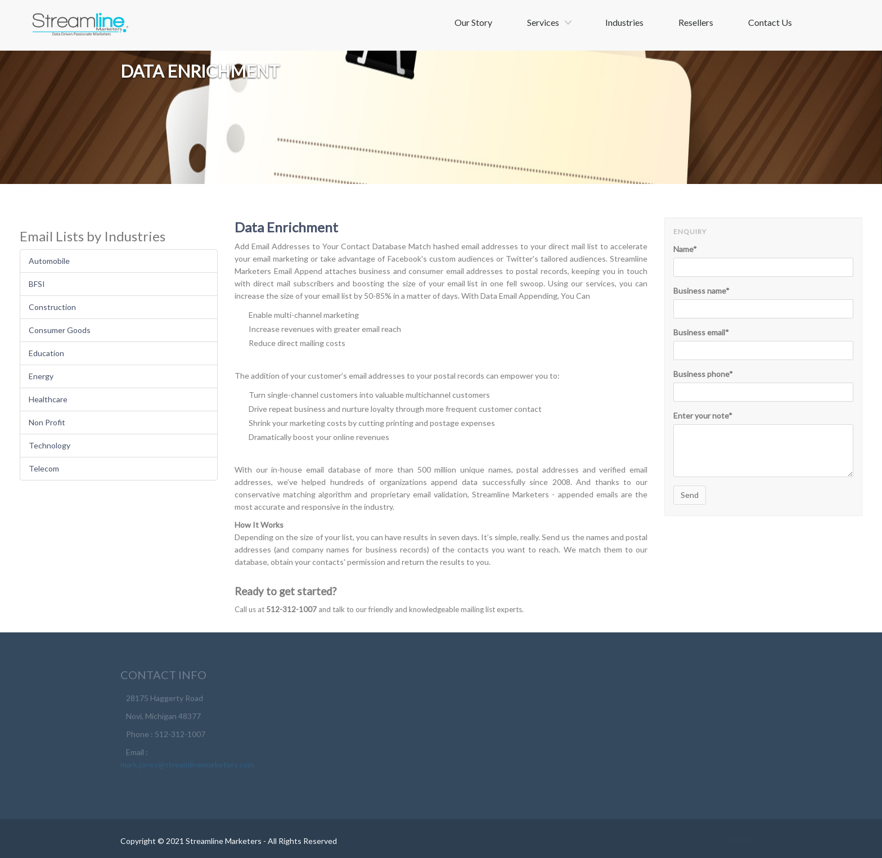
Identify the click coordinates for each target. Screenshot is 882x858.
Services (543, 22)
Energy (41, 376)
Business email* (701, 332)
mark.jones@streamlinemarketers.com (187, 766)
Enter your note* (702, 415)
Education (46, 353)
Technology (49, 445)
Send (690, 495)
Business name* (701, 290)
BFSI (37, 284)
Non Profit (47, 422)
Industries (624, 22)
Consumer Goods (60, 330)
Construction (52, 307)
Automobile (49, 261)
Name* (685, 249)
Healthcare (48, 399)
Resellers (695, 22)
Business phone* (703, 374)
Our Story (473, 22)
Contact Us (770, 22)
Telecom (44, 468)
